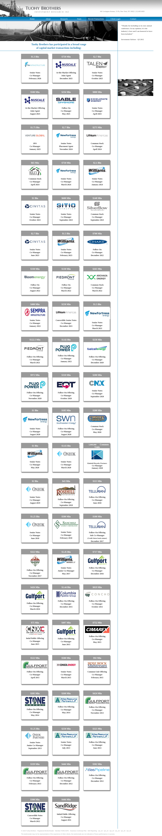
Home (32, 19)
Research (64, 19)
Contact (133, 19)
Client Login (116, 19)
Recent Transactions (96, 19)
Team (79, 19)
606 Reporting (92, 831)
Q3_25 (129, 831)
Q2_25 (123, 831)
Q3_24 (106, 831)
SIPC (67, 831)
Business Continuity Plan (78, 831)
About (48, 19)
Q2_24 (100, 831)
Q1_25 (117, 831)
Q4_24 (112, 831)
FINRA (63, 831)
